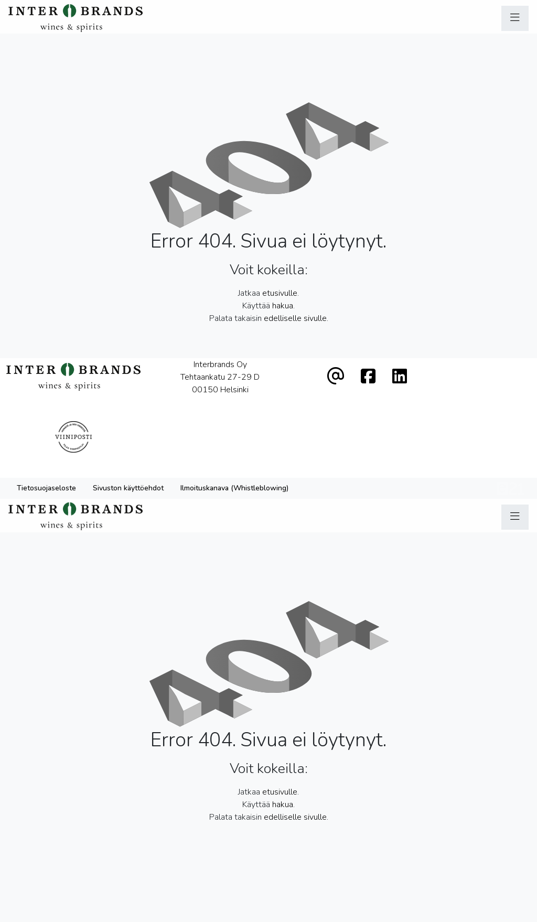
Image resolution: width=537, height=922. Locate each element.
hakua (282, 306)
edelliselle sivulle (295, 318)
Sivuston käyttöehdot (128, 450)
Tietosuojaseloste (46, 450)
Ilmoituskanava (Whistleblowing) (234, 450)
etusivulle (279, 293)
